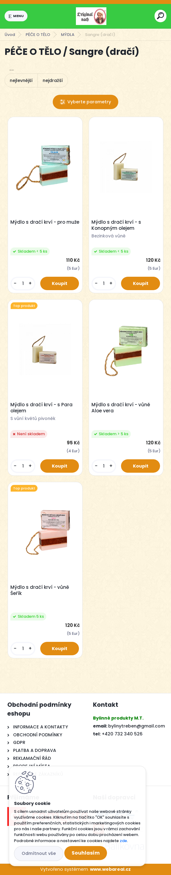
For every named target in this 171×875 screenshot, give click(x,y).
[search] (160, 16)
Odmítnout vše (39, 853)
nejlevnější (21, 80)
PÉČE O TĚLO (38, 34)
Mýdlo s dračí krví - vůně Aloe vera (120, 408)
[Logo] (91, 16)
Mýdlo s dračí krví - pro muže (44, 222)
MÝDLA (67, 34)
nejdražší (53, 80)
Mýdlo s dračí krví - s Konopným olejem (116, 225)
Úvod (10, 34)
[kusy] (22, 283)
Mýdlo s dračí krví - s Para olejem (41, 408)
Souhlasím (86, 852)
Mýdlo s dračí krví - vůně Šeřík (39, 590)
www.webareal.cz (110, 869)
